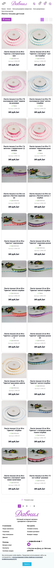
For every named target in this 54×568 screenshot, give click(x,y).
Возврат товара (32, 534)
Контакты (5, 548)
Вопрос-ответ (7, 545)
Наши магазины (8, 528)
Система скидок (7, 551)
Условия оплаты (32, 528)
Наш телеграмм (7, 534)
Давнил (5, 537)
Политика (5, 531)
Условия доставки (33, 531)
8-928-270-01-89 (34, 541)
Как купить (31, 526)
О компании (6, 526)
